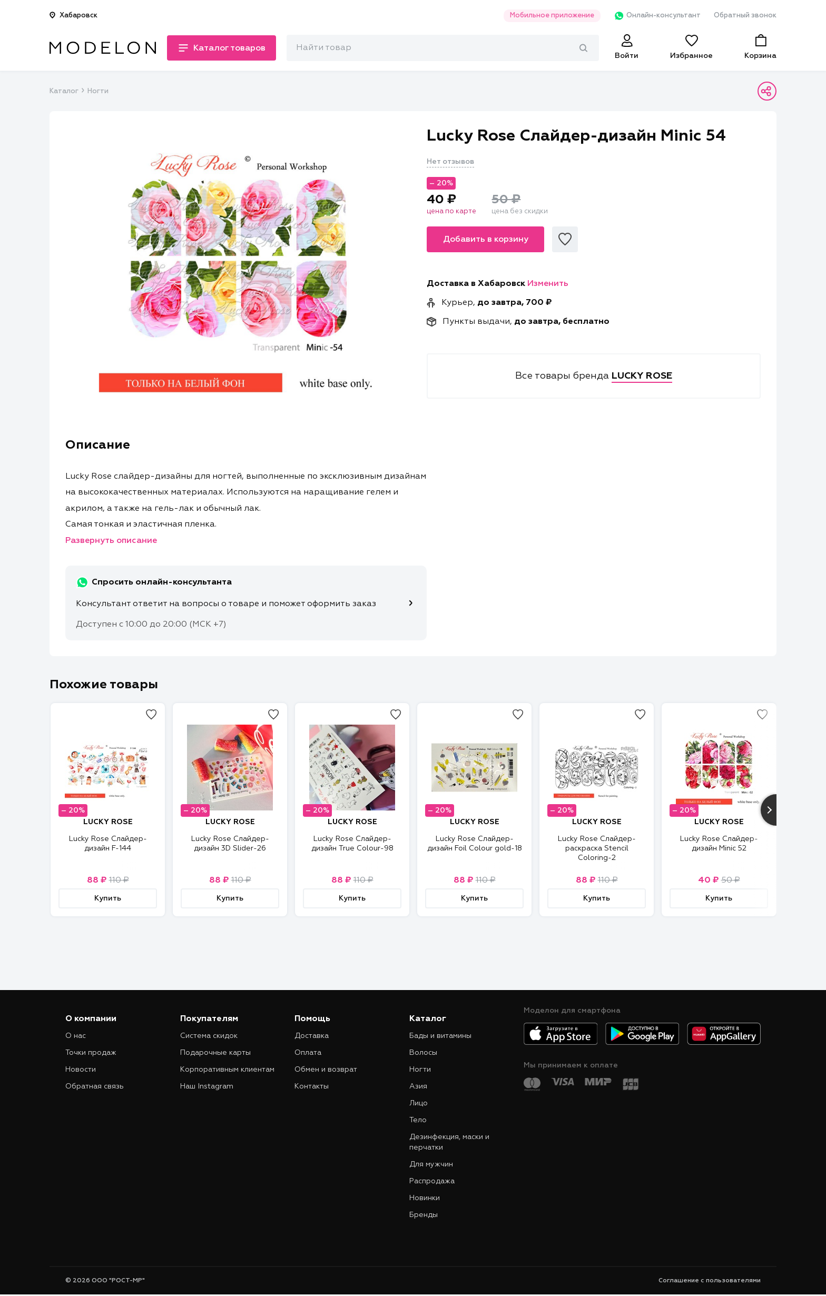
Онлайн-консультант (657, 16)
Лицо (418, 1103)
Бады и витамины (440, 1036)
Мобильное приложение (552, 15)
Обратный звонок (745, 15)
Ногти (98, 91)
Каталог (64, 91)
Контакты (311, 1086)
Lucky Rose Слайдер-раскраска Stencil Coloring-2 (597, 848)
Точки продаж (90, 1052)
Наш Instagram (206, 1086)
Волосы (423, 1052)
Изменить (547, 284)
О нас (75, 1036)
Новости (80, 1069)
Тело (418, 1120)
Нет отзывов (450, 161)
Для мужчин (431, 1164)
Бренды (423, 1215)
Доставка (311, 1036)
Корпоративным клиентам (227, 1069)
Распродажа (432, 1181)
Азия (418, 1086)
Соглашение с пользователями (709, 1281)
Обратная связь (94, 1086)
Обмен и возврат (325, 1069)
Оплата (307, 1052)
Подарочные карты (215, 1052)
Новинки (424, 1198)
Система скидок (209, 1036)
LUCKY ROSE (108, 822)
